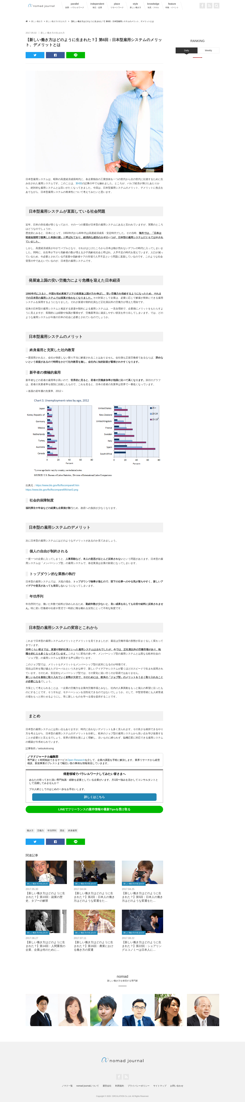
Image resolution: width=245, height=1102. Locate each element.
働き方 (30, 830)
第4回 (79, 183)
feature (172, 5)
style (135, 5)
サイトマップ (159, 1086)
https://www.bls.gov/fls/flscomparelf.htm (57, 485)
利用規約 (119, 1086)
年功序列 (52, 830)
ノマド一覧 (67, 1086)
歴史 (62, 830)
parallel (74, 5)
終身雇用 (72, 830)
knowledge (153, 5)
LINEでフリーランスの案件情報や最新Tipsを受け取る (94, 809)
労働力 (40, 830)
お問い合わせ (176, 1086)
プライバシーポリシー (139, 1086)
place (117, 5)
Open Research (76, 760)
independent (97, 5)
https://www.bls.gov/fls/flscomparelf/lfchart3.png (52, 489)
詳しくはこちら (94, 797)
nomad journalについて (87, 1086)
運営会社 (107, 1086)
